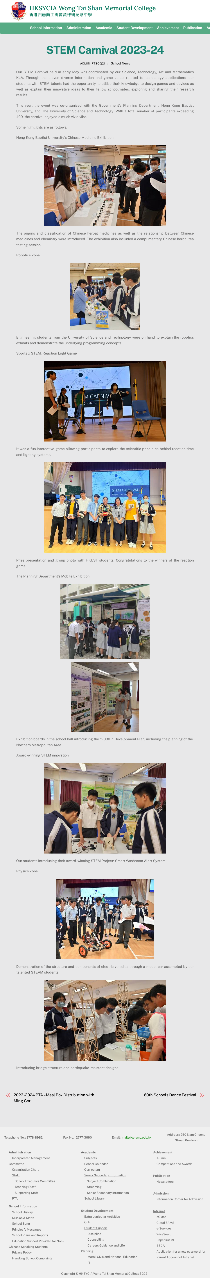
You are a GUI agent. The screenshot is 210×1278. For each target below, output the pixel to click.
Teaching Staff (25, 1187)
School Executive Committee (35, 1181)
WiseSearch (164, 1234)
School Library (94, 1198)
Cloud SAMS (165, 1222)
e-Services (163, 1228)
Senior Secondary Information (108, 1193)
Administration (78, 28)
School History (22, 1212)
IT (89, 1262)
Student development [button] (135, 28)
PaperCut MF (165, 1240)
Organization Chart (25, 1169)
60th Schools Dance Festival (170, 1095)
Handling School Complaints (32, 1258)
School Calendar (96, 1164)
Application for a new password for (180, 1251)
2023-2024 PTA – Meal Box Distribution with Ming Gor (54, 1098)
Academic (103, 28)
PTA (15, 1198)
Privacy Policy (22, 1252)
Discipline (94, 1234)
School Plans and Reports (30, 1235)
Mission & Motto (23, 1218)
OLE (87, 1222)
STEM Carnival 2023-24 (105, 49)
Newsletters (165, 1181)
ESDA (160, 1245)
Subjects (90, 1158)
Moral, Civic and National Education (112, 1257)
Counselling (96, 1239)
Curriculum (92, 1169)
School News (120, 63)
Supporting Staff (26, 1193)
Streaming (94, 1187)
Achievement (168, 28)
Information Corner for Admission (179, 1199)
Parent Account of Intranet (175, 1257)
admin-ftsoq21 (92, 63)
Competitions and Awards (174, 1164)
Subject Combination (101, 1181)
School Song (21, 1223)
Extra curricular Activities (102, 1216)
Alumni (161, 1158)
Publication (192, 28)
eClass (161, 1217)
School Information (46, 28)
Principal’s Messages (26, 1229)
